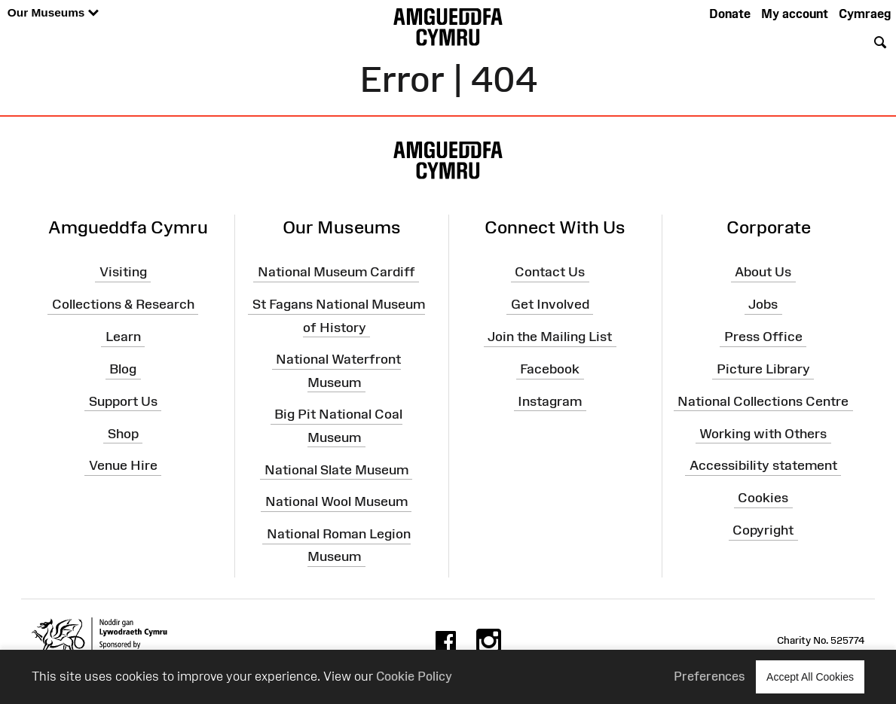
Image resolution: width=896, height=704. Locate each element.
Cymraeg (865, 13)
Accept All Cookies (810, 676)
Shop (123, 432)
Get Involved (550, 304)
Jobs (763, 304)
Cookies (763, 497)
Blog (122, 368)
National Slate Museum (336, 469)
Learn (123, 336)
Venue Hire (123, 465)
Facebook (549, 368)
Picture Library (763, 368)
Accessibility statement (763, 465)
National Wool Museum (336, 501)
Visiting (123, 271)
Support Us (123, 401)
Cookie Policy (414, 676)
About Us (763, 271)
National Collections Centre (763, 401)
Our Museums (53, 13)
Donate (730, 13)
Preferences (709, 676)
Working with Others (763, 432)
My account (794, 13)
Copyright (763, 530)
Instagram (550, 401)
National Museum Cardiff (336, 271)
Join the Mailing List (550, 336)
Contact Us (550, 271)
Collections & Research (123, 304)
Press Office (763, 336)
